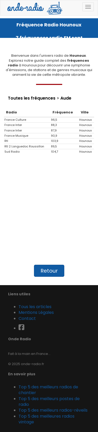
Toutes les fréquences (31, 98)
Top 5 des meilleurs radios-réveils (53, 410)
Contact (27, 318)
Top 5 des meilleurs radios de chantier (48, 390)
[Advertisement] (49, 212)
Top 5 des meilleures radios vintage (46, 419)
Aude (65, 98)
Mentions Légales (36, 312)
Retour (49, 270)
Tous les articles (35, 307)
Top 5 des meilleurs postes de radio (49, 401)
